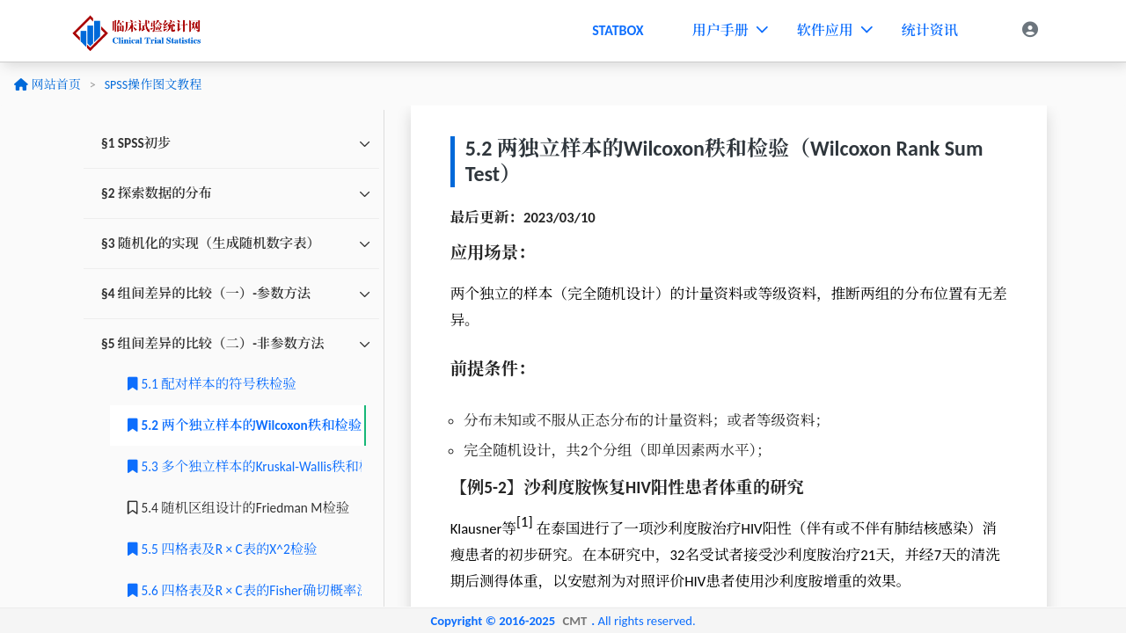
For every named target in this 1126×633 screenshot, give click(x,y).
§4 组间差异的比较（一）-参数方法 (206, 293)
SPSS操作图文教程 (153, 84)
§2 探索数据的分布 (156, 193)
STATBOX (618, 30)
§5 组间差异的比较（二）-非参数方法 (212, 343)
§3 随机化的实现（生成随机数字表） (210, 243)
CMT (574, 621)
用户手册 (729, 30)
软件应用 (834, 30)
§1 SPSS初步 (136, 143)
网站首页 (47, 84)
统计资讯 (930, 30)
